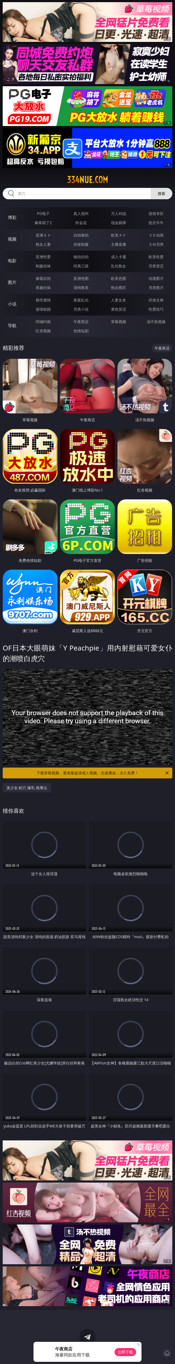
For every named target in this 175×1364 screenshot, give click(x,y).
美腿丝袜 (43, 287)
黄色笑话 (118, 309)
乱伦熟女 (118, 265)
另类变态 (156, 265)
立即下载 (125, 1352)
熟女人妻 (43, 244)
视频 (12, 239)
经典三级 (81, 265)
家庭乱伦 (81, 300)
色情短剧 (81, 330)
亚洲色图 (81, 278)
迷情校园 (43, 309)
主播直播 (118, 244)
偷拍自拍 (81, 256)
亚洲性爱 (43, 256)
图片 (12, 282)
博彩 (12, 217)
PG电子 (43, 213)
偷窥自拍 (43, 278)
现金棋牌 (118, 222)
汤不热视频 (156, 321)
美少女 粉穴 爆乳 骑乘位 (26, 787)
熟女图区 (118, 287)
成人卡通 (118, 256)
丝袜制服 (81, 244)
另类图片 (156, 287)
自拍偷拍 (81, 235)
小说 (12, 304)
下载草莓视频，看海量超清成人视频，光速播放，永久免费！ (103, 773)
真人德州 (81, 213)
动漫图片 (156, 278)
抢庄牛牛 (156, 222)
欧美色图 (118, 278)
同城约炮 (43, 321)
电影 (12, 261)
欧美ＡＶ (118, 235)
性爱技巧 (156, 309)
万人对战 (118, 213)
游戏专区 (156, 213)
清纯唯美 (81, 287)
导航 (12, 325)
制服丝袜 (43, 265)
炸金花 (81, 222)
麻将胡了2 (43, 222)
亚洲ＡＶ (43, 235)
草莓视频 (118, 321)
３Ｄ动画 (156, 235)
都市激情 (43, 300)
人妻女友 (118, 300)
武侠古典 (156, 300)
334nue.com (87, 179)
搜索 (161, 193)
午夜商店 (81, 321)
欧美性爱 (156, 256)
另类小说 (81, 309)
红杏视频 (43, 330)
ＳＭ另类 (156, 244)
